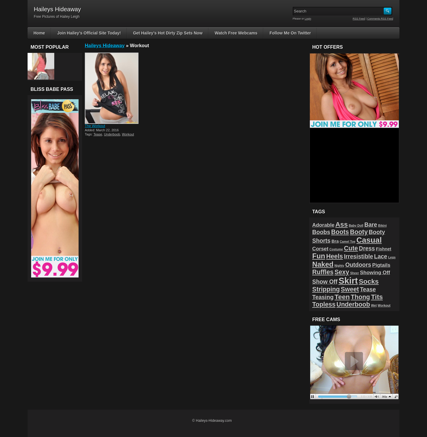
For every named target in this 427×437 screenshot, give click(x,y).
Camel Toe (348, 241)
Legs (392, 257)
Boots (340, 231)
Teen (342, 297)
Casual (369, 240)
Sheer (354, 273)
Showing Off (375, 272)
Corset (320, 249)
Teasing (323, 297)
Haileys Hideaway (105, 45)
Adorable (323, 225)
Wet (374, 305)
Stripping (326, 289)
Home (39, 33)
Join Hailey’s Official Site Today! (89, 33)
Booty (359, 231)
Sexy (341, 272)
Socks (369, 281)
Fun (318, 256)
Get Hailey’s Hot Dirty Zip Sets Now (168, 33)
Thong (360, 297)
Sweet (350, 289)
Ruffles (323, 272)
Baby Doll (356, 225)
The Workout (95, 126)
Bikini (382, 225)
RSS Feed (359, 18)
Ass (341, 224)
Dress (367, 248)
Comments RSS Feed (380, 18)
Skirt (348, 280)
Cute (351, 248)
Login (308, 18)
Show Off (324, 281)
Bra (335, 241)
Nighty (339, 265)
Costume (336, 249)
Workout (128, 134)
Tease (97, 134)
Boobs (321, 232)
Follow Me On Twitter (290, 33)
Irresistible (358, 256)
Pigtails (381, 265)
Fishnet (383, 249)
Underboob (112, 134)
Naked (323, 264)
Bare (370, 224)
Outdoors (358, 264)
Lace (380, 256)
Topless (324, 304)
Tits (377, 297)
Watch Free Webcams (236, 33)
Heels (334, 256)
